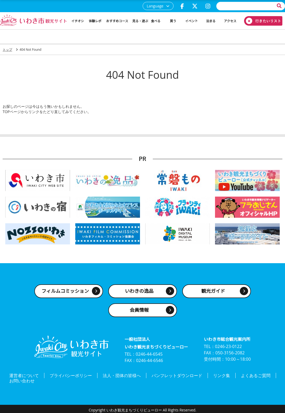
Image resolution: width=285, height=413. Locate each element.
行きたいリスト (261, 21)
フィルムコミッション (65, 291)
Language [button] (155, 5)
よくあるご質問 (255, 375)
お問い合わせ (22, 379)
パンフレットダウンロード (177, 375)
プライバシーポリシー (71, 375)
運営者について (24, 375)
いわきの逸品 (139, 291)
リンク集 (221, 375)
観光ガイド (213, 291)
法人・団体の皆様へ (122, 375)
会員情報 (139, 310)
